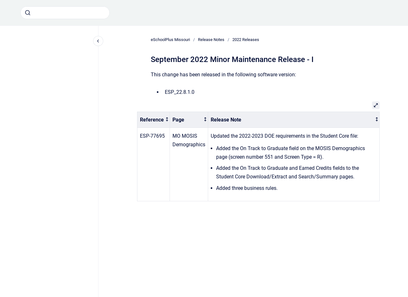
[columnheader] (153, 120)
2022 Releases (245, 39)
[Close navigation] (98, 41)
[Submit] (28, 13)
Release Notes (211, 39)
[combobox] (65, 13)
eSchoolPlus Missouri (170, 39)
